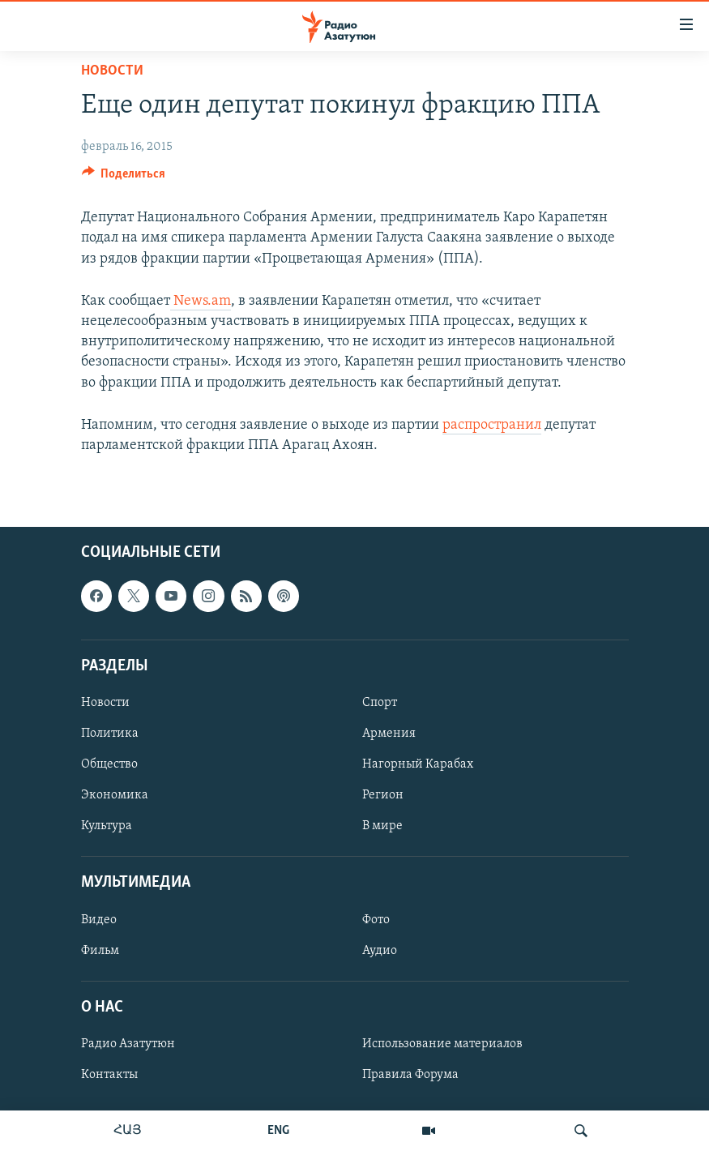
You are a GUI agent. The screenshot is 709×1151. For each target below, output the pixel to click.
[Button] (124, 177)
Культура (106, 825)
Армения (389, 733)
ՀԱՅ (127, 1130)
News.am (200, 301)
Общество (109, 764)
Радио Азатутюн (128, 1044)
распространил (491, 425)
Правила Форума (410, 1074)
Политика (110, 733)
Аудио (379, 950)
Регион (383, 795)
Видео (99, 920)
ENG (278, 1130)
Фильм (100, 950)
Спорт (379, 702)
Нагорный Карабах (417, 764)
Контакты (109, 1074)
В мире (382, 825)
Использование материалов (442, 1044)
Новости (112, 71)
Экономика (114, 795)
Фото (376, 920)
